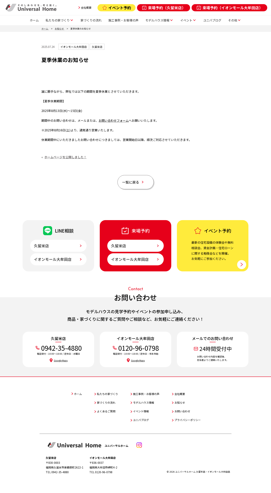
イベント (186, 20)
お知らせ (179, 401)
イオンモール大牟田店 (71, 46)
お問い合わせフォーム (114, 120)
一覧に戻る (132, 181)
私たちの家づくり (58, 20)
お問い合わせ (182, 410)
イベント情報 (141, 410)
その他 (232, 20)
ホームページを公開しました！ (65, 157)
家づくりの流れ (91, 20)
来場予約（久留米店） (167, 7)
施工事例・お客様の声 (123, 20)
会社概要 (86, 7)
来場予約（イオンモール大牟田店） (232, 7)
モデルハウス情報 (157, 20)
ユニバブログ (212, 20)
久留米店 (92, 46)
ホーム (34, 20)
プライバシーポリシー (187, 419)
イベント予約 (119, 7)
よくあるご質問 (106, 410)
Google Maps (61, 359)
